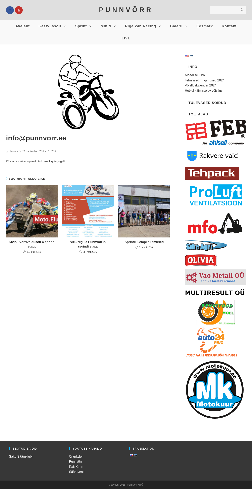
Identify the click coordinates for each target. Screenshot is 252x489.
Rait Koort (76, 466)
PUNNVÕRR (126, 9)
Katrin (12, 151)
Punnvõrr (75, 461)
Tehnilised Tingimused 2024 (204, 80)
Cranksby (76, 456)
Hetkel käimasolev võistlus (203, 90)
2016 (53, 151)
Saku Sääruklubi (21, 456)
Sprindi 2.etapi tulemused (144, 242)
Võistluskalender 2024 (200, 85)
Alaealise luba (195, 75)
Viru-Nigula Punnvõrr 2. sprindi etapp (88, 244)
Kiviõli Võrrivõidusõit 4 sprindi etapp (32, 244)
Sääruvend (77, 472)
